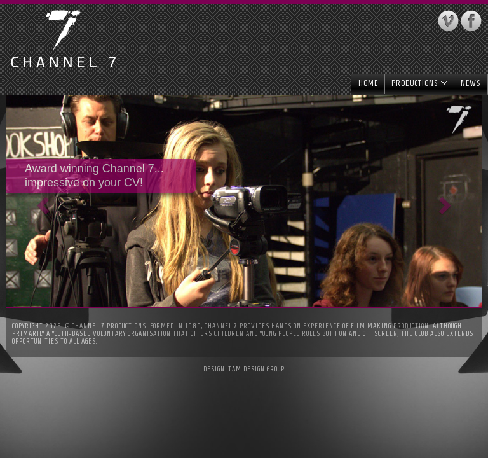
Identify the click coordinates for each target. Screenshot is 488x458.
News (470, 83)
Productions (419, 83)
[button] (42, 201)
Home (368, 83)
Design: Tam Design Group (244, 369)
